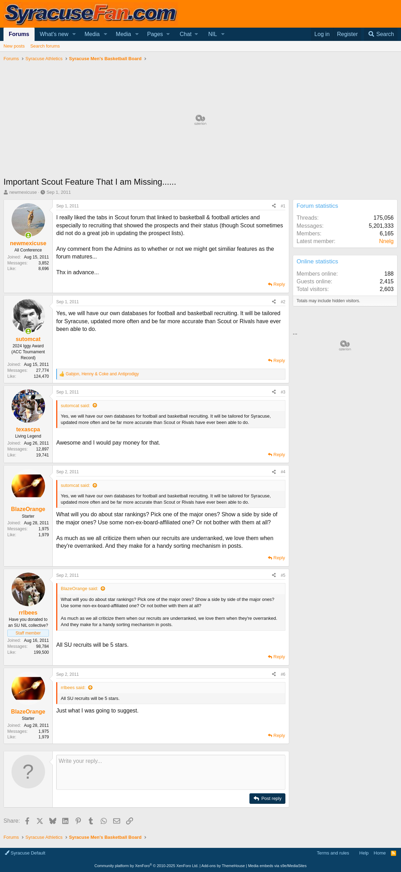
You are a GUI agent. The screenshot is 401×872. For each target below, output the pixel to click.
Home (380, 853)
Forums (19, 34)
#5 (283, 575)
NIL (212, 34)
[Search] (381, 34)
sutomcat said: (75, 405)
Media (92, 34)
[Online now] (28, 235)
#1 (283, 206)
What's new (54, 34)
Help (364, 853)
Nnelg (386, 241)
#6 (283, 674)
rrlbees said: (73, 687)
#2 (283, 301)
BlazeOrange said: (79, 588)
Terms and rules (333, 853)
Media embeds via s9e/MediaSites (277, 866)
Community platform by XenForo (146, 866)
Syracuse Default (25, 853)
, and (102, 373)
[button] (74, 34)
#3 (283, 392)
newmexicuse (23, 192)
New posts (14, 46)
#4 (283, 471)
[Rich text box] (170, 772)
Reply (279, 284)
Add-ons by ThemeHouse (223, 866)
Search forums (45, 46)
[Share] (273, 206)
